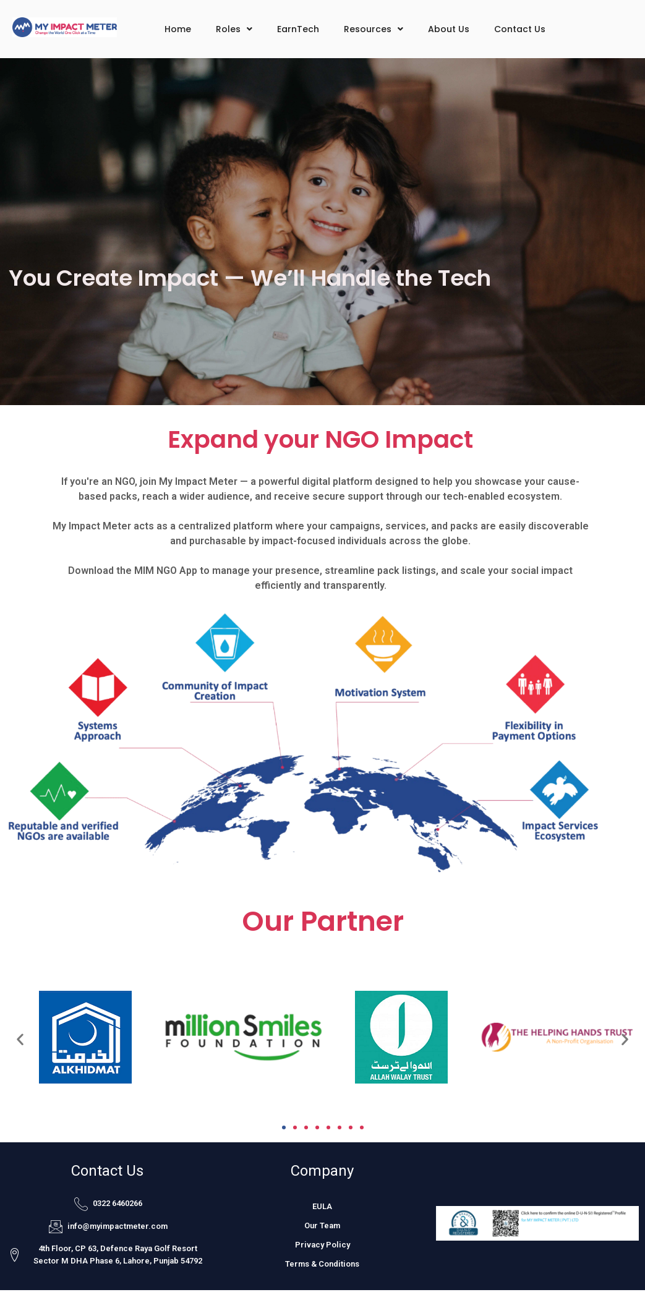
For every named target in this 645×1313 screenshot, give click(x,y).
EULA (322, 1206)
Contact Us (519, 29)
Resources (373, 29)
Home (177, 29)
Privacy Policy (322, 1244)
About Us (448, 29)
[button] (20, 1038)
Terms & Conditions (322, 1263)
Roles (234, 29)
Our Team (322, 1225)
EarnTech (298, 29)
